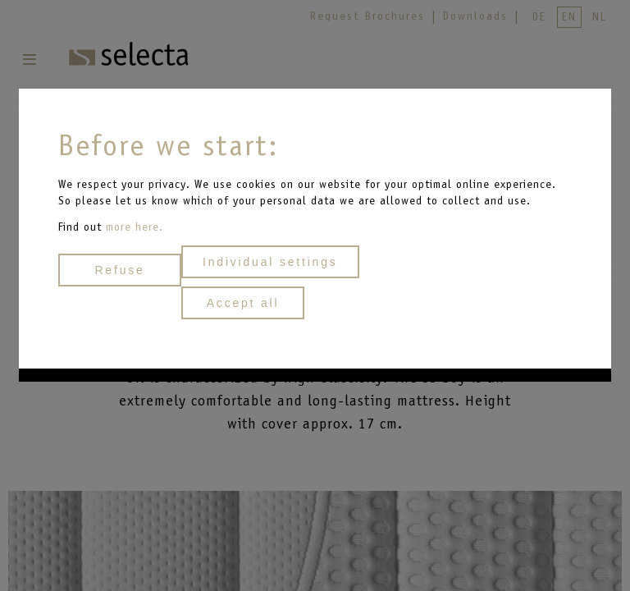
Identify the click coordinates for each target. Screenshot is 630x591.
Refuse (119, 270)
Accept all (243, 302)
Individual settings (270, 261)
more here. (134, 227)
